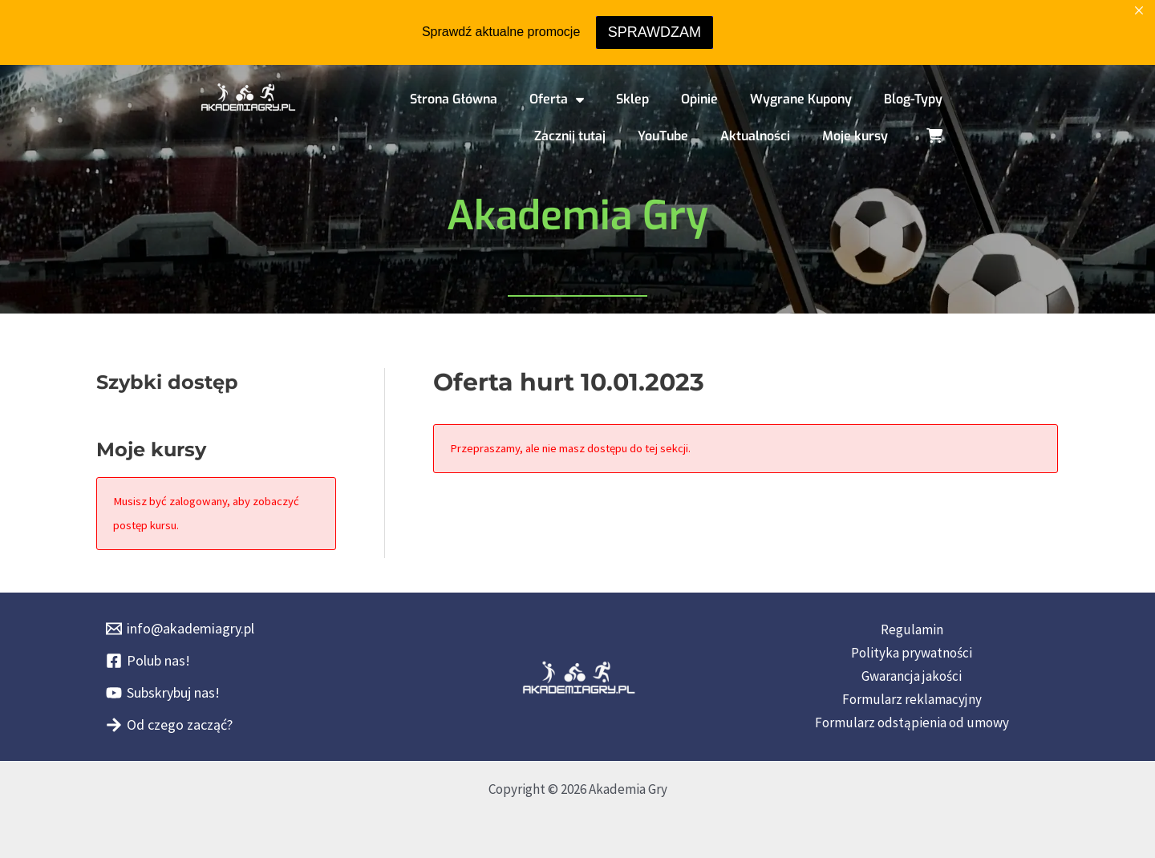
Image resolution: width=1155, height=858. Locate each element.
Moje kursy (855, 135)
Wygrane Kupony (801, 99)
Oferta (556, 99)
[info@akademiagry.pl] (180, 629)
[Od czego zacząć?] (169, 725)
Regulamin (912, 629)
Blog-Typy (913, 99)
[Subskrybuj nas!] (162, 693)
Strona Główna (453, 99)
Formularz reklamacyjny (912, 699)
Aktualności (755, 135)
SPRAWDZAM (654, 32)
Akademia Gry (577, 215)
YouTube (663, 135)
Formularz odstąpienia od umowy (912, 722)
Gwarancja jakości (911, 676)
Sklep (632, 99)
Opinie (699, 99)
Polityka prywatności (911, 653)
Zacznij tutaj (570, 135)
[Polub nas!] (148, 661)
